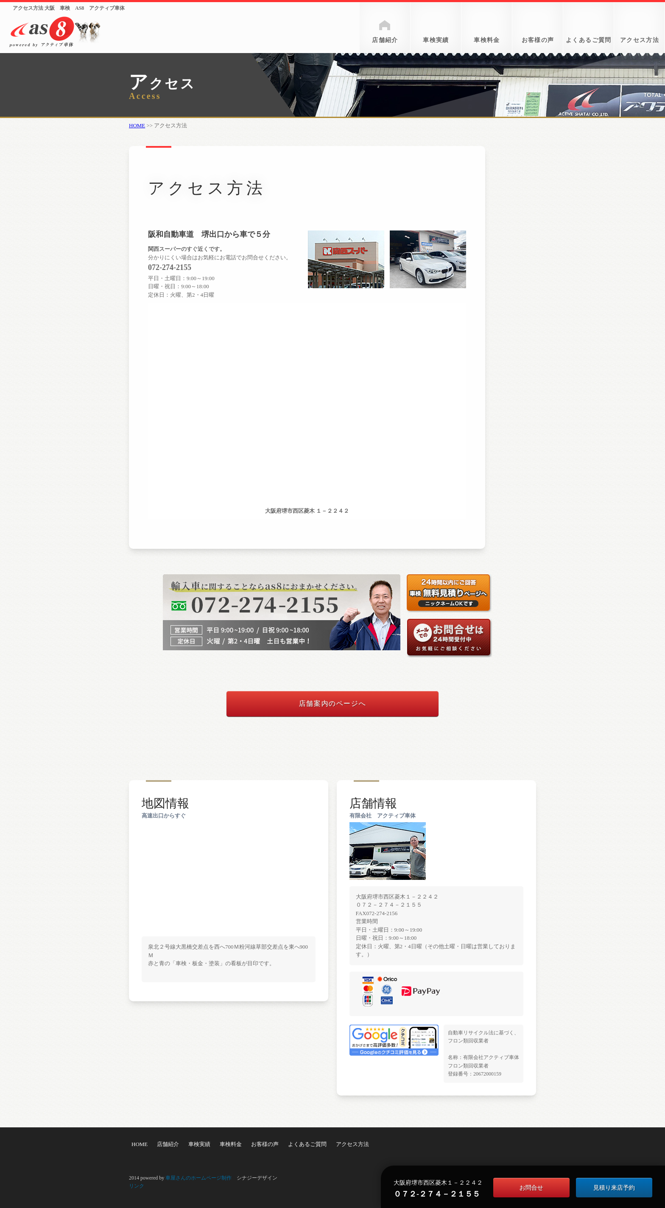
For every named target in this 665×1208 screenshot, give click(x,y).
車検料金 (487, 40)
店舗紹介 (385, 40)
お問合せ (531, 1188)
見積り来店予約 (614, 1188)
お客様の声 (538, 40)
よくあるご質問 (589, 40)
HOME (137, 125)
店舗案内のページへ (332, 703)
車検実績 (436, 40)
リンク (136, 1186)
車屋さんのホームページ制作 (198, 1178)
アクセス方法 (639, 40)
